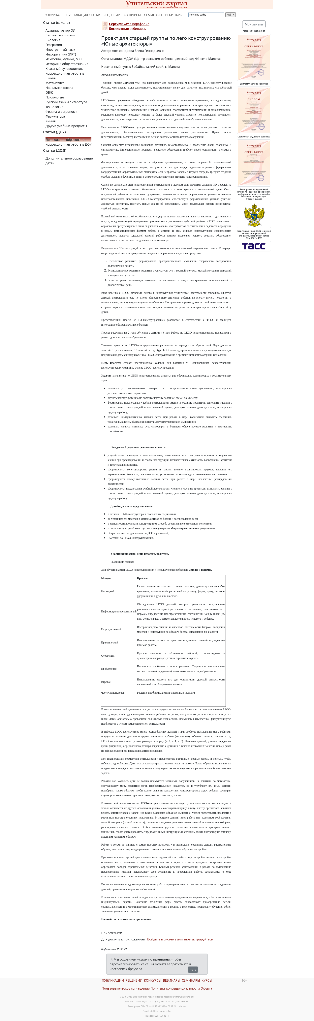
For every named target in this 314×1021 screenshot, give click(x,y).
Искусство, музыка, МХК (64, 59)
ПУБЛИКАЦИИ (113, 980)
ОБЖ (49, 92)
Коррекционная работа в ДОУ (68, 144)
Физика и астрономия (62, 111)
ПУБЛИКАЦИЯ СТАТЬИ (83, 15)
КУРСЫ (207, 980)
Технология (54, 107)
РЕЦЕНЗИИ (112, 15)
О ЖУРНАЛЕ (54, 15)
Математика (55, 83)
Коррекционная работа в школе (65, 75)
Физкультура (55, 116)
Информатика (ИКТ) (61, 54)
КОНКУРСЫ (132, 15)
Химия (51, 121)
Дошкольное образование (66, 139)
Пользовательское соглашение (126, 988)
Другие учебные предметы (66, 126)
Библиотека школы (60, 35)
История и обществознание (67, 64)
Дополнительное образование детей (69, 160)
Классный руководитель (64, 68)
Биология (53, 40)
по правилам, (159, 959)
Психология (55, 97)
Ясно (193, 969)
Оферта (206, 988)
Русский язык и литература (66, 102)
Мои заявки (254, 24)
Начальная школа (59, 88)
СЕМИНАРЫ (153, 15)
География (54, 45)
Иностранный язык (60, 49)
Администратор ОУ (60, 30)
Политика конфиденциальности (175, 988)
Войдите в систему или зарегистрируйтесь (180, 939)
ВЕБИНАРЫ (173, 15)
